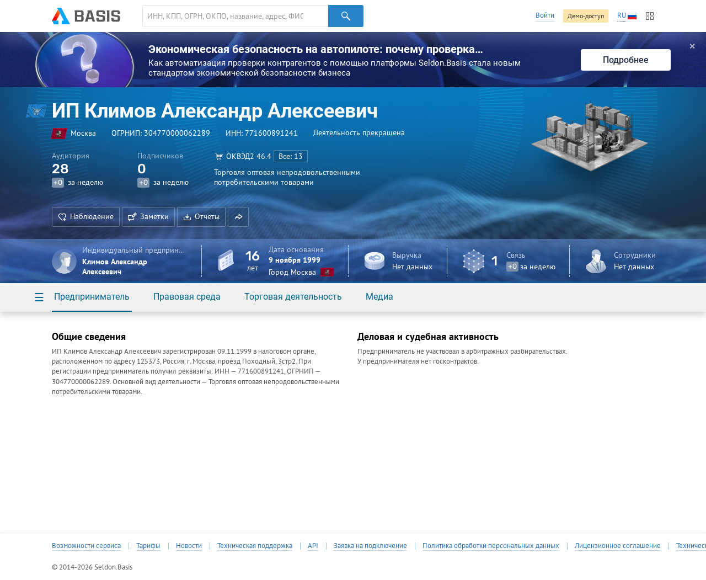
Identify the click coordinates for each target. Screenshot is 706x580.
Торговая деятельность (293, 296)
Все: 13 (291, 156)
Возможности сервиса (86, 545)
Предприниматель (92, 296)
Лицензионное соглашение (618, 545)
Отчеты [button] (201, 216)
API (313, 545)
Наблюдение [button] (86, 216)
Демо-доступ (586, 16)
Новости (189, 545)
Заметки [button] (148, 216)
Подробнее (626, 60)
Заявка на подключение (370, 545)
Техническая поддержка (254, 545)
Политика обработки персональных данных (490, 545)
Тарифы (148, 545)
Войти (545, 15)
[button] (238, 217)
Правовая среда (187, 296)
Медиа (379, 296)
